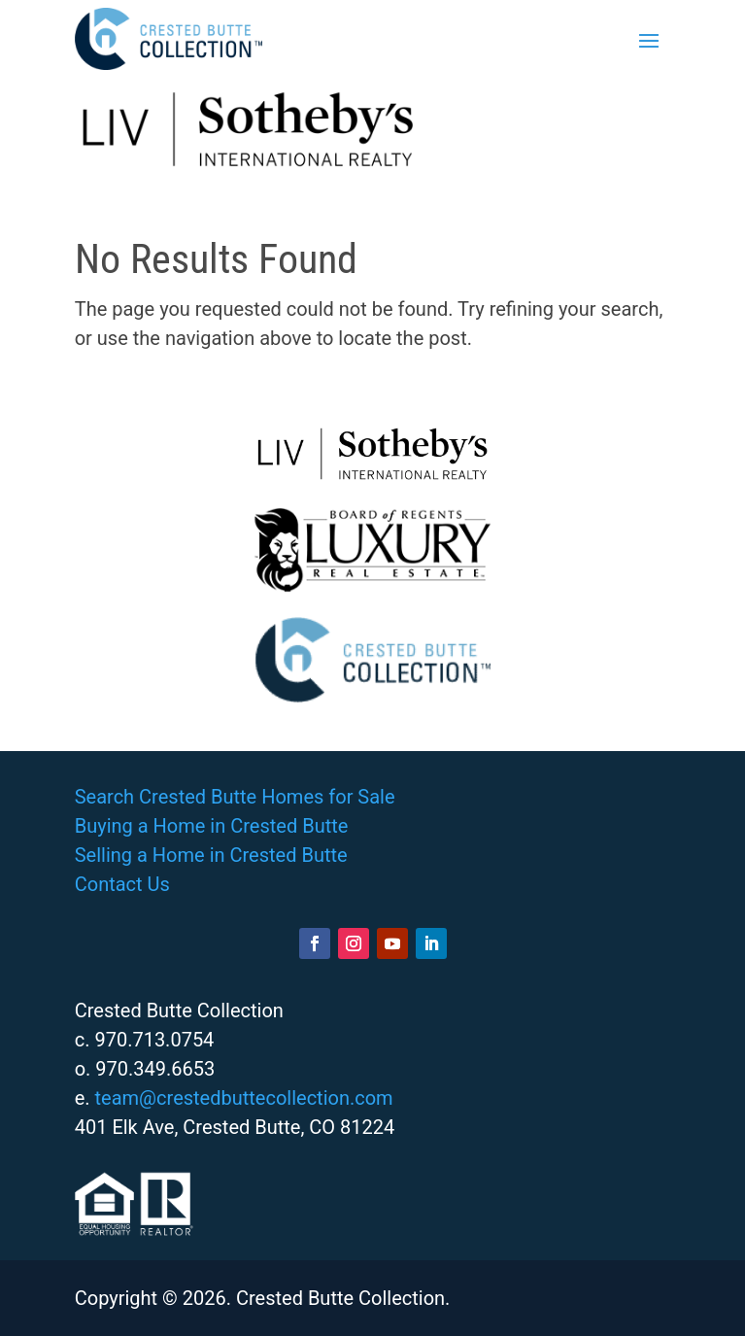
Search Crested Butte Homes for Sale (235, 796)
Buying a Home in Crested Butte (212, 826)
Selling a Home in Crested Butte (211, 855)
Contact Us (122, 884)
